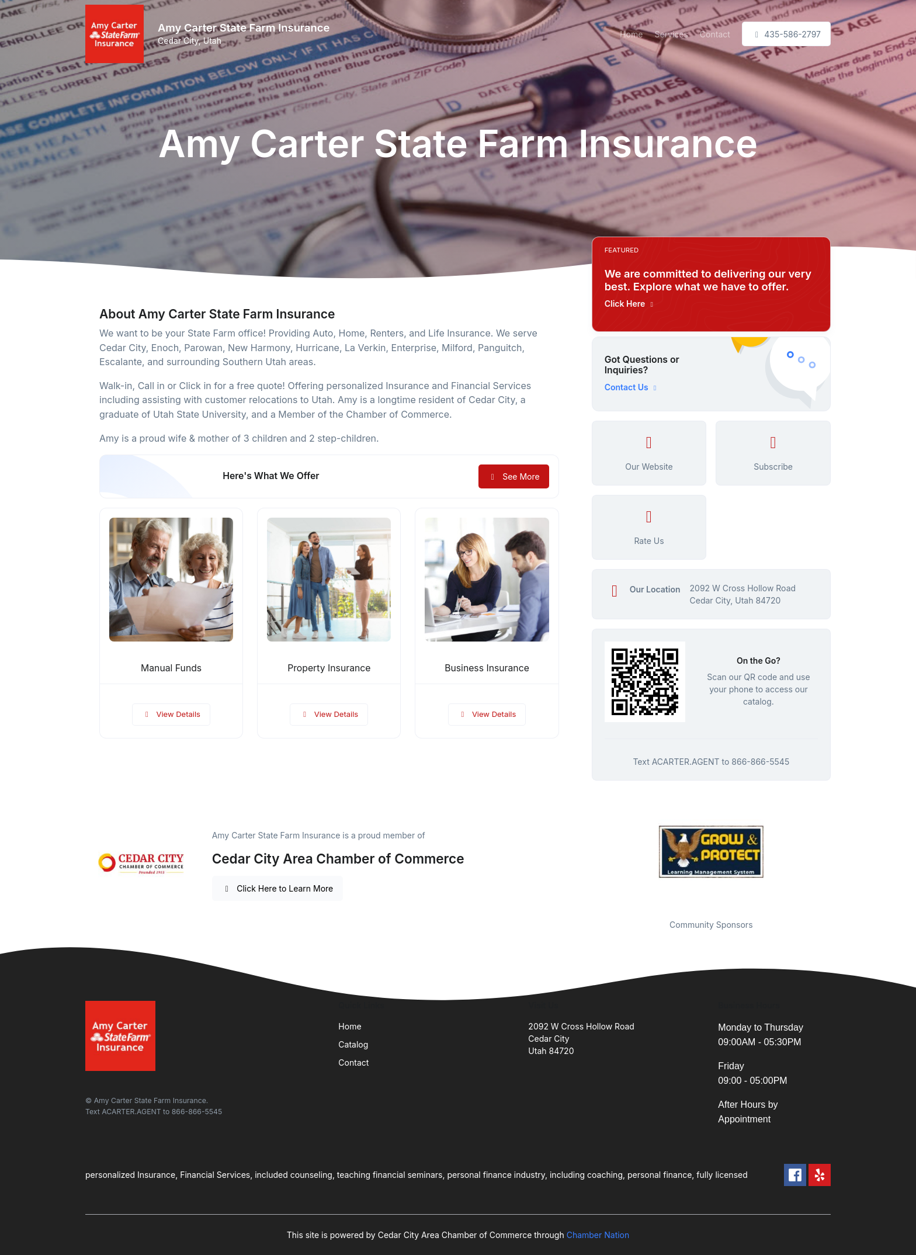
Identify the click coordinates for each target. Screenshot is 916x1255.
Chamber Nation (598, 1235)
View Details (171, 714)
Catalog (353, 1044)
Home (631, 34)
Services (671, 34)
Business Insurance (487, 668)
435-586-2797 (786, 34)
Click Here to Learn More (278, 888)
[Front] (116, 34)
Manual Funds (171, 668)
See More (514, 476)
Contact (715, 34)
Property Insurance (328, 668)
